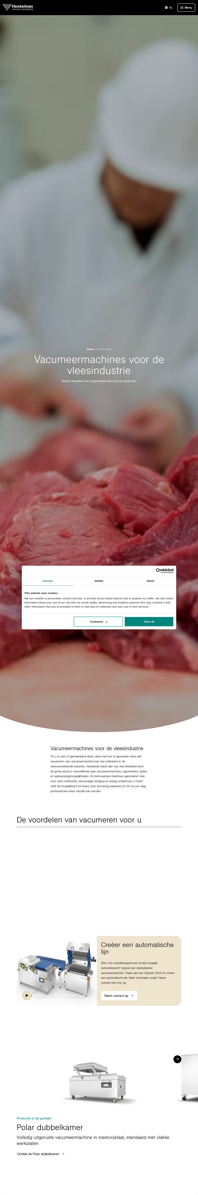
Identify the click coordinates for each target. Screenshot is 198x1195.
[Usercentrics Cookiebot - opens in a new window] (159, 570)
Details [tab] (99, 580)
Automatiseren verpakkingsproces (62, 995)
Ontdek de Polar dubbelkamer (41, 1154)
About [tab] (150, 580)
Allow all (149, 621)
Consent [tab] (47, 580)
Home (90, 349)
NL (169, 7)
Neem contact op (119, 996)
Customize (98, 621)
